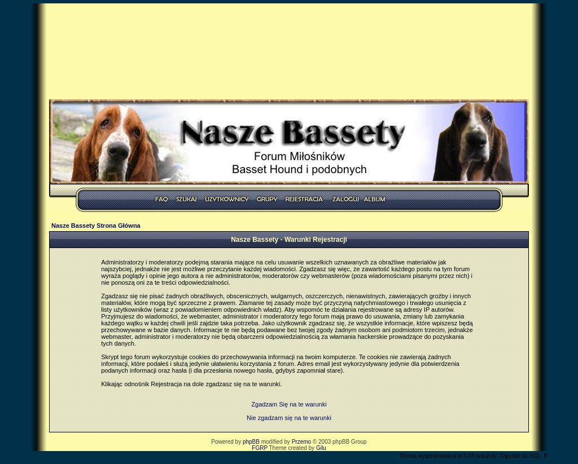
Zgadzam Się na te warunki (288, 404)
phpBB (251, 442)
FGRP (260, 448)
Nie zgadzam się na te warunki (289, 417)
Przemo (301, 442)
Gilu (321, 448)
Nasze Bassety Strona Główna (96, 225)
